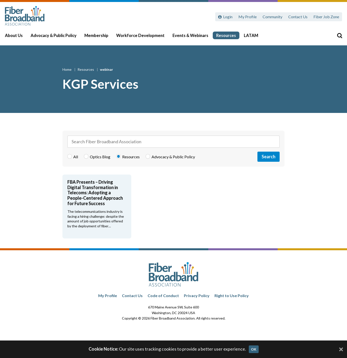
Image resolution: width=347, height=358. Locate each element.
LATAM (254, 37)
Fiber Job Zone (326, 16)
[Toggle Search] (336, 37)
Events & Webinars (194, 37)
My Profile (247, 16)
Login (227, 16)
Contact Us (298, 16)
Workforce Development (144, 37)
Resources (229, 37)
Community (272, 16)
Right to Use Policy (231, 295)
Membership (100, 37)
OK (253, 349)
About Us (17, 37)
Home (67, 69)
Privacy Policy (197, 295)
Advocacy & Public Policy (57, 37)
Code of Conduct (163, 295)
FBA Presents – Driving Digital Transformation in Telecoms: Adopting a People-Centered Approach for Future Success (95, 192)
